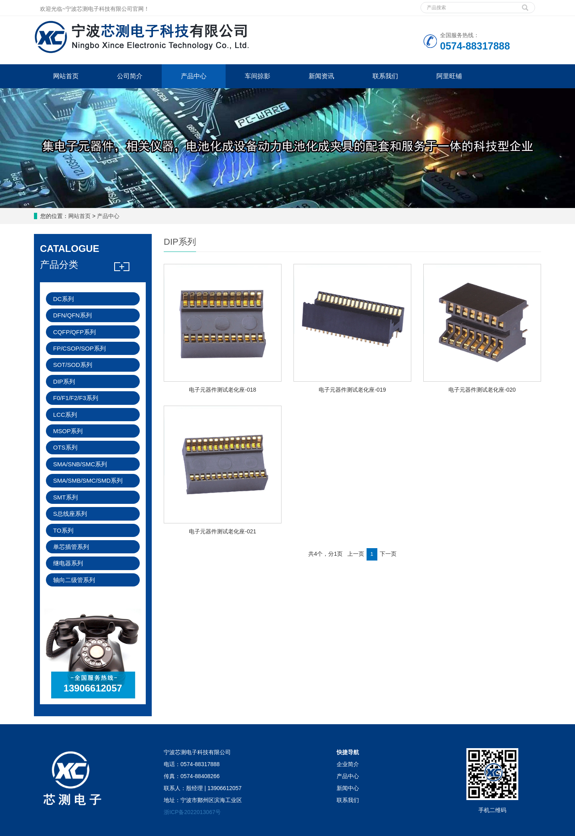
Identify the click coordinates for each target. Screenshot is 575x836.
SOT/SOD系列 (72, 364)
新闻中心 (348, 788)
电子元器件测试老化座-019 (352, 389)
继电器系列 (68, 563)
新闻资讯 (321, 76)
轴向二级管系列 (74, 579)
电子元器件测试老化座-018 (222, 389)
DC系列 (63, 298)
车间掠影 (257, 76)
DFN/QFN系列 (72, 315)
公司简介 (130, 76)
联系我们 (385, 76)
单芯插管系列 (71, 546)
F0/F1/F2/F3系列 (75, 397)
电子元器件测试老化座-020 (482, 389)
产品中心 (193, 76)
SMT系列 (65, 497)
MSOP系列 (68, 431)
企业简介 (348, 764)
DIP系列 (64, 381)
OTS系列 (65, 447)
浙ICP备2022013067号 (192, 812)
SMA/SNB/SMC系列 (80, 464)
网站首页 (66, 76)
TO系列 (63, 530)
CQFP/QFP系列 (74, 332)
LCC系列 (65, 414)
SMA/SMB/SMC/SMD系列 (88, 480)
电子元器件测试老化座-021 (222, 531)
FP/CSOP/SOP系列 (79, 348)
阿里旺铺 (449, 76)
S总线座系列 (70, 513)
